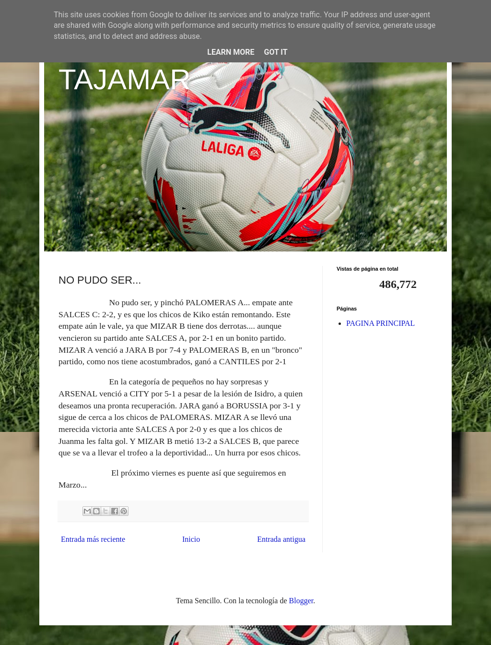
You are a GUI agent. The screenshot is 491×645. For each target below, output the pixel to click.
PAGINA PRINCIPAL (380, 323)
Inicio (191, 539)
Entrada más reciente (93, 539)
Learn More (230, 52)
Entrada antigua (281, 539)
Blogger (301, 601)
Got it (275, 52)
